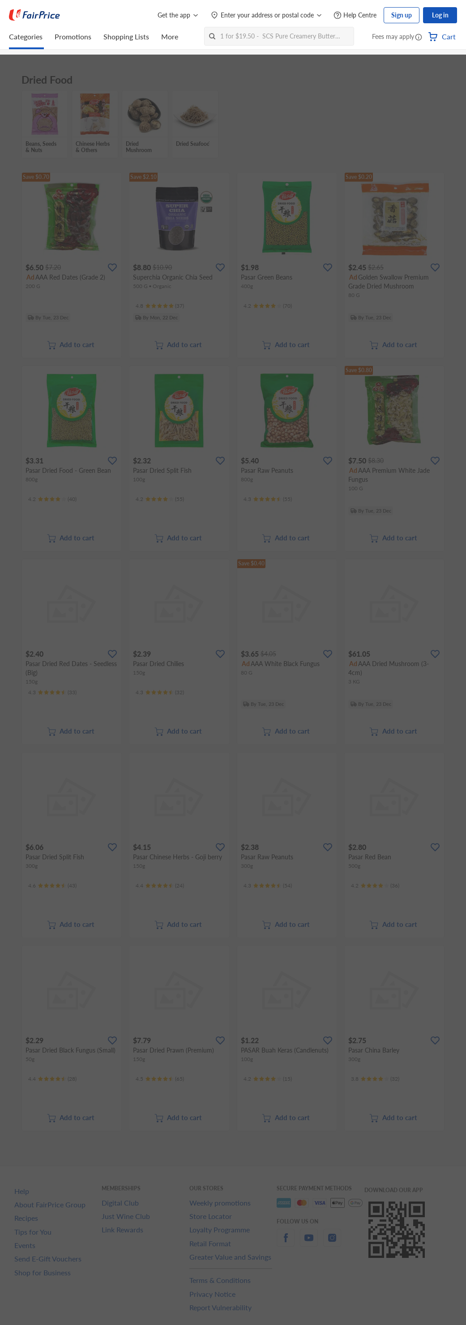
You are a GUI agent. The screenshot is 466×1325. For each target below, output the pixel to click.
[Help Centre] (354, 15)
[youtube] (309, 1243)
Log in (440, 15)
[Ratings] (160, 306)
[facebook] (286, 1243)
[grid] (233, 124)
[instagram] (332, 1243)
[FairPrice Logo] (34, 15)
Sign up (401, 15)
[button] (418, 38)
